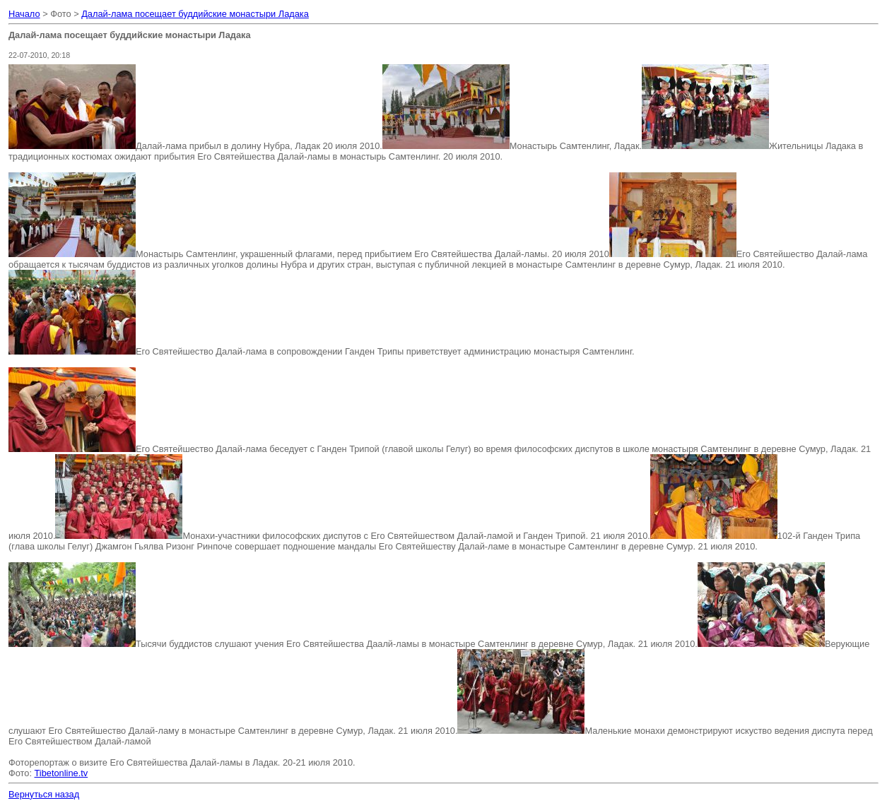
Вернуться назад (43, 794)
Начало (24, 13)
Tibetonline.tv (61, 773)
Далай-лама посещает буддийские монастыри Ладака (195, 13)
